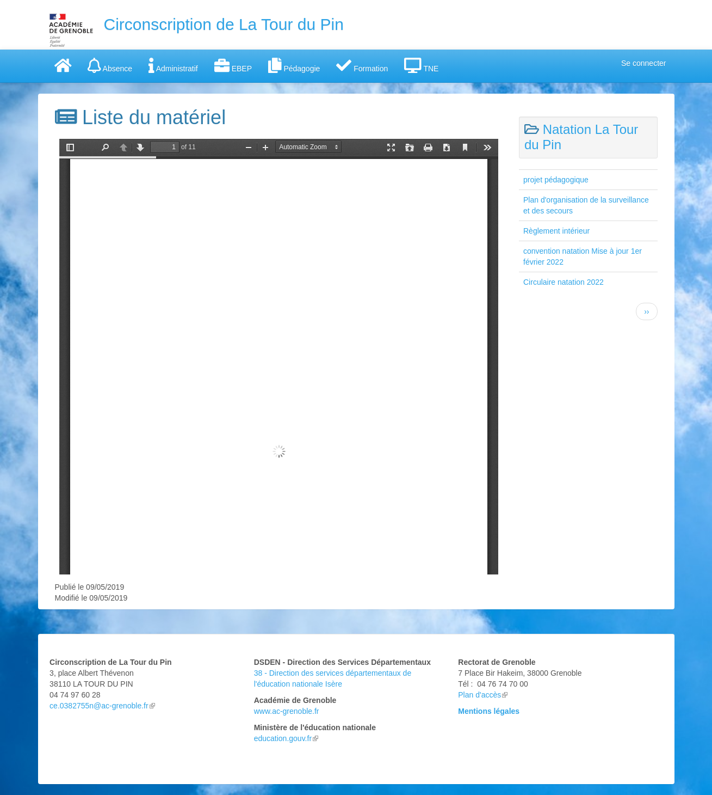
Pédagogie (294, 65)
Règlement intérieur (556, 231)
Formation (362, 65)
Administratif (173, 65)
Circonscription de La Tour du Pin (224, 24)
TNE (421, 65)
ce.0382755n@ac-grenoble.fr (98, 705)
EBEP (233, 65)
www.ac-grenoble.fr (286, 711)
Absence (110, 65)
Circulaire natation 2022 (563, 282)
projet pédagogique (556, 179)
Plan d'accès (482, 694)
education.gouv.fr (286, 738)
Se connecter (643, 63)
